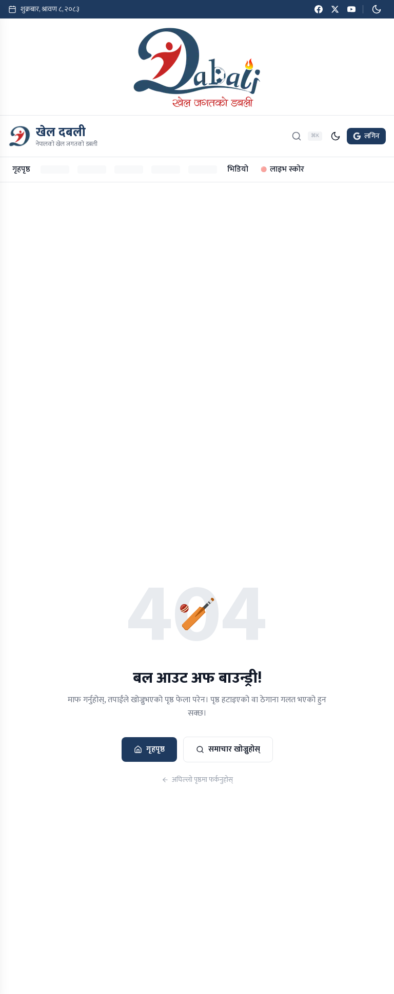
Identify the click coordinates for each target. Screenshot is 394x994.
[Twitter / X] (335, 9)
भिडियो (237, 169)
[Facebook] (318, 9)
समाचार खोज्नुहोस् (228, 749)
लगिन (366, 136)
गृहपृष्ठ (21, 169)
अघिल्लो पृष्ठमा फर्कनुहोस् (197, 780)
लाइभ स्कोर (282, 169)
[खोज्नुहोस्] (296, 136)
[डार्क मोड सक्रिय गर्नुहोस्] (376, 9)
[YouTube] (351, 9)
